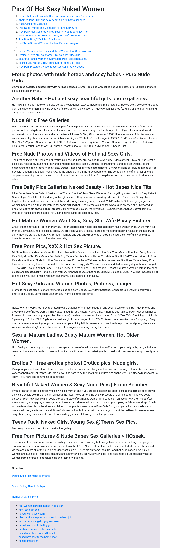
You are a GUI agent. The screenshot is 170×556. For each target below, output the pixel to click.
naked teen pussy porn (32, 513)
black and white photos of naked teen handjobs (46, 517)
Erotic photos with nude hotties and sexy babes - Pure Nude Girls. (56, 16)
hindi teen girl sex (29, 509)
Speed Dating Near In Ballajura (29, 486)
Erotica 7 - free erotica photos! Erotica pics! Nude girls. (50, 55)
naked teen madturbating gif (35, 525)
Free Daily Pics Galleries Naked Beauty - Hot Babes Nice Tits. (53, 31)
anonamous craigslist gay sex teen (39, 521)
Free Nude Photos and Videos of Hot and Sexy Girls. (48, 27)
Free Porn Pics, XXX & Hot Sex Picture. (41, 39)
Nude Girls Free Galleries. (33, 23)
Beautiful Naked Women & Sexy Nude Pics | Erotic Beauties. (53, 58)
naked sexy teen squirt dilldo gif (37, 533)
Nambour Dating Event (25, 496)
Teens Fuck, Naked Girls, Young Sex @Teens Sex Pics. (50, 62)
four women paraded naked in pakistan (41, 505)
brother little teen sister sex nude (37, 529)
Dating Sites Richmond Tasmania (31, 475)
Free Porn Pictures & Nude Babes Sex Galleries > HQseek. (52, 66)
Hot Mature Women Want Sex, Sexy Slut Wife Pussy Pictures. (53, 35)
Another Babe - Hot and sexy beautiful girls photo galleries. (52, 20)
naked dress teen (28, 540)
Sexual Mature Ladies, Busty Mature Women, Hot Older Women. (55, 51)
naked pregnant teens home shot (38, 537)
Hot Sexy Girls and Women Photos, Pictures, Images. (49, 43)
